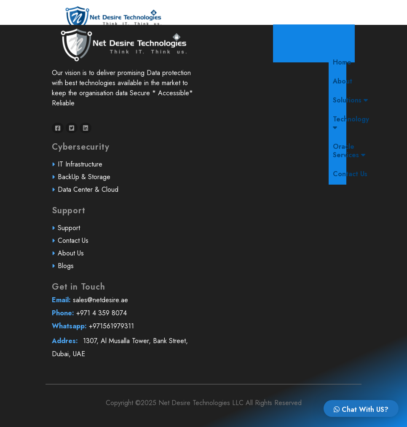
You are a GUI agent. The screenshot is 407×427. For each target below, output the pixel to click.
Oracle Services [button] (349, 151)
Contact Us (350, 174)
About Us (74, 256)
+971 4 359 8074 (122, 316)
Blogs (69, 269)
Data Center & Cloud (91, 193)
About (342, 81)
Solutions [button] (350, 100)
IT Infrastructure (83, 168)
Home (344, 62)
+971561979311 (123, 329)
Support (72, 231)
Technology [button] (351, 122)
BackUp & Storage (87, 180)
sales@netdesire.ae (123, 303)
